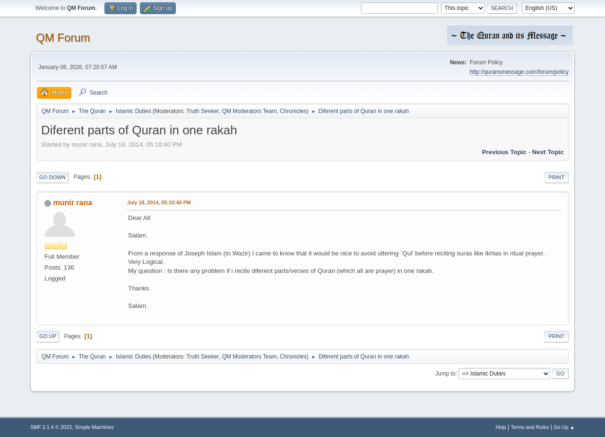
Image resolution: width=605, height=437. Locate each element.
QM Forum (63, 37)
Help (501, 427)
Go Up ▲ (564, 427)
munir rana (72, 203)
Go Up (47, 336)
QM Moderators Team (249, 111)
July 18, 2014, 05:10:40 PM (159, 202)
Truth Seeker (202, 111)
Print (556, 177)
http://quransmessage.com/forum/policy (519, 72)
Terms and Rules (530, 427)
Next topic (548, 152)
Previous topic (504, 152)
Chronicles (293, 111)
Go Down (52, 177)
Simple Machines (94, 427)
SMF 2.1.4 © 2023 (51, 427)
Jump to (445, 373)
